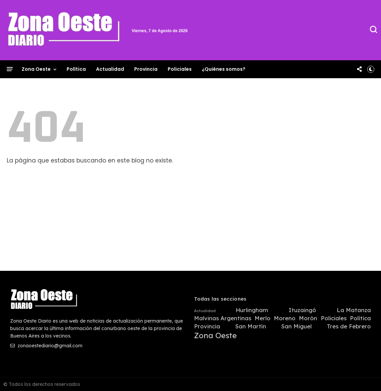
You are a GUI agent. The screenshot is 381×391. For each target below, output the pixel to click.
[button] (370, 69)
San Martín (250, 326)
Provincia (146, 69)
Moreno (284, 318)
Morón (308, 318)
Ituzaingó (302, 310)
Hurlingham (252, 310)
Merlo (262, 318)
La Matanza (354, 310)
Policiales (180, 69)
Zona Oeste (36, 69)
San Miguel (296, 326)
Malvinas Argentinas (222, 318)
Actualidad (110, 69)
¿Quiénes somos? (223, 69)
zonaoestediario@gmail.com (46, 346)
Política (76, 69)
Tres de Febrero (349, 326)
